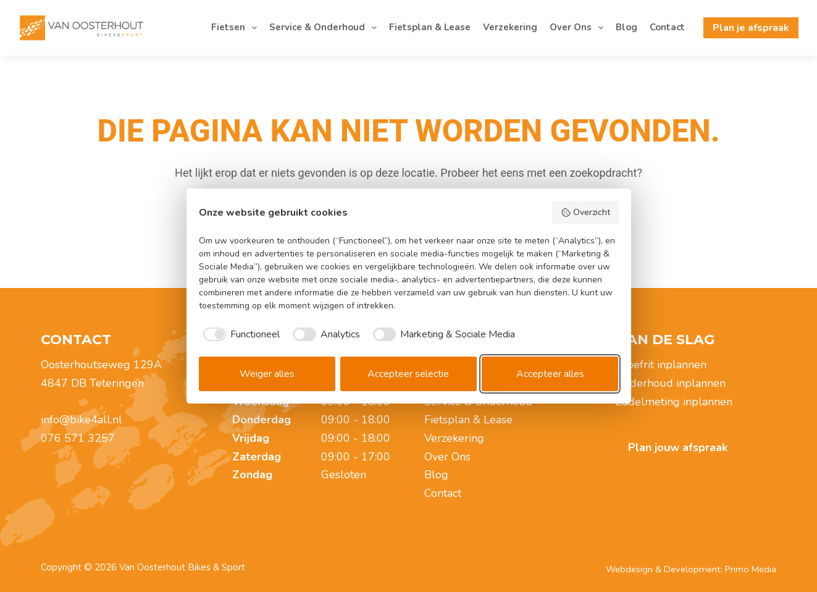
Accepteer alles (550, 374)
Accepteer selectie (408, 374)
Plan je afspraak (751, 28)
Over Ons (579, 27)
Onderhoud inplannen (671, 383)
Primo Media (750, 569)
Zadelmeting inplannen (674, 401)
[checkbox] (239, 334)
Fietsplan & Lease (430, 27)
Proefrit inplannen (661, 364)
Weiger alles (267, 374)
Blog (626, 27)
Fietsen (236, 27)
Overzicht (585, 212)
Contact (667, 27)
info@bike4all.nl (81, 419)
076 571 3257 (78, 438)
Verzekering (510, 27)
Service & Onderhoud (325, 27)
